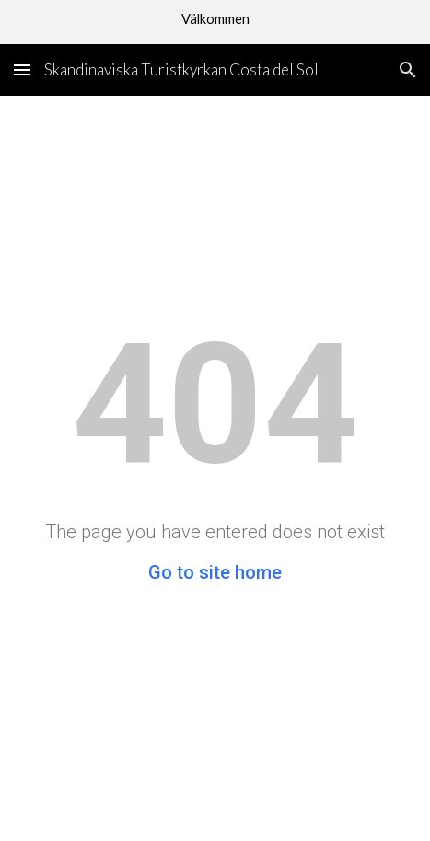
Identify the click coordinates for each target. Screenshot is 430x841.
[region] (215, 22)
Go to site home (215, 572)
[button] (22, 69)
